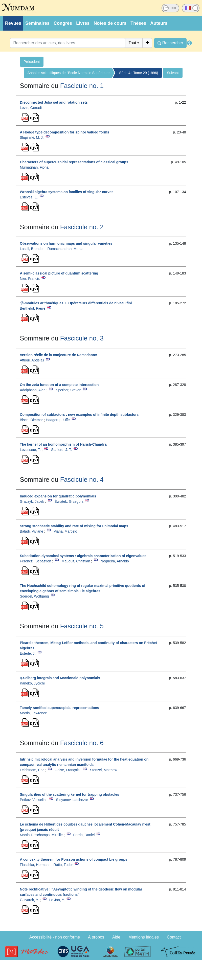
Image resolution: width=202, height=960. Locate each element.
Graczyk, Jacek (32, 501)
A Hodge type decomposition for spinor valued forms (64, 132)
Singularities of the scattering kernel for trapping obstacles (69, 794)
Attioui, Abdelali (32, 360)
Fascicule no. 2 (82, 227)
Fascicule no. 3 (82, 338)
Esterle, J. (28, 653)
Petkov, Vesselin (33, 800)
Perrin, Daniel (84, 835)
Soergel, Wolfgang (34, 596)
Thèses (138, 23)
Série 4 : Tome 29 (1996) (138, 73)
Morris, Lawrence (33, 713)
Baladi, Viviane (31, 531)
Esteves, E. (29, 197)
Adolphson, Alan (33, 390)
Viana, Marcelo (65, 531)
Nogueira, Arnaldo (115, 561)
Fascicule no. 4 (82, 479)
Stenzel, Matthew (103, 770)
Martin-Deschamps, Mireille (41, 835)
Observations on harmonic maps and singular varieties (66, 243)
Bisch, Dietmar (31, 420)
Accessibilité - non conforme (54, 937)
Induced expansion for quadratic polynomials (58, 496)
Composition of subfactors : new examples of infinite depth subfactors (79, 415)
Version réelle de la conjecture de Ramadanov (58, 355)
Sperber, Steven (68, 390)
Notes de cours (110, 23)
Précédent (32, 62)
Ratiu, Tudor (63, 865)
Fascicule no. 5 (82, 626)
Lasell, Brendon (32, 249)
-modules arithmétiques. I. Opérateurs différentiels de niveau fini (76, 303)
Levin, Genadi (31, 108)
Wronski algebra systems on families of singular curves (67, 192)
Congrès (63, 23)
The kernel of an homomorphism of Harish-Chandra (63, 444)
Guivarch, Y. (29, 900)
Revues (13, 23)
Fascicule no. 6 (82, 742)
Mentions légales (143, 937)
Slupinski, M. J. (32, 137)
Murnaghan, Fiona (34, 167)
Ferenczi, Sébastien (35, 561)
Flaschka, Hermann (35, 865)
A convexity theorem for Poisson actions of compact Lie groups (73, 859)
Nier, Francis (30, 279)
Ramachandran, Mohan (65, 249)
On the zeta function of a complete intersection (59, 385)
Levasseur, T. (30, 450)
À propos (96, 937)
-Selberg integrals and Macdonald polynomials (60, 678)
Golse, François (67, 770)
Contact (174, 937)
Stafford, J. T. (61, 450)
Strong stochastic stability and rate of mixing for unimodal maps (74, 526)
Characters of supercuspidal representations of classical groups (74, 162)
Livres (82, 23)
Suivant (173, 73)
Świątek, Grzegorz (69, 501)
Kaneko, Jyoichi (32, 683)
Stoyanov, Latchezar (72, 800)
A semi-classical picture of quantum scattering (59, 273)
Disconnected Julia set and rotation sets (54, 102)
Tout (132, 43)
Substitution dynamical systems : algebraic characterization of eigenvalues (83, 556)
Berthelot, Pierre (33, 308)
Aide (116, 937)
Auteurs (158, 23)
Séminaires (37, 23)
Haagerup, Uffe (58, 420)
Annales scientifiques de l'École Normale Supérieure (69, 73)
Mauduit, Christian (76, 561)
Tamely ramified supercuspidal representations (59, 708)
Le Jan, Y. (57, 900)
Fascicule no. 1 (82, 85)
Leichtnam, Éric (32, 770)
